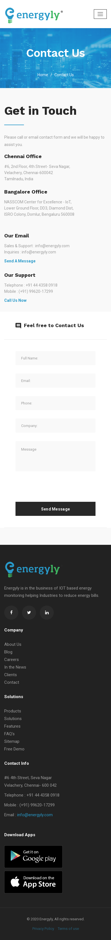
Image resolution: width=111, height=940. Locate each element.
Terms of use (68, 928)
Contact (11, 682)
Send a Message (19, 261)
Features (12, 726)
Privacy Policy (43, 928)
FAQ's (9, 733)
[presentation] (58, 491)
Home (42, 75)
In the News (15, 667)
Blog (8, 652)
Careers (11, 659)
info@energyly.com (35, 814)
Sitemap (11, 741)
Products (12, 711)
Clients (10, 674)
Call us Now (15, 300)
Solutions (13, 718)
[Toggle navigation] (100, 14)
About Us (12, 644)
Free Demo (14, 749)
